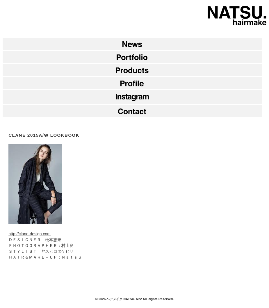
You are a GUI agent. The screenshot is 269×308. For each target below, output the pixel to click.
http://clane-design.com (29, 234)
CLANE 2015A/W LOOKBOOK (43, 135)
